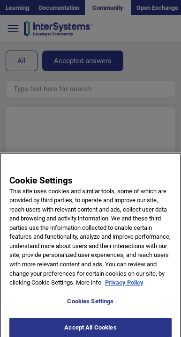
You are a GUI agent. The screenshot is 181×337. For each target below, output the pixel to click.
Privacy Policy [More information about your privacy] (124, 287)
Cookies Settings (90, 306)
